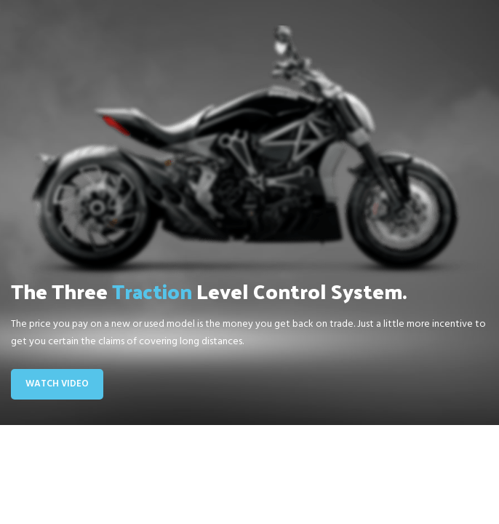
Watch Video (57, 384)
